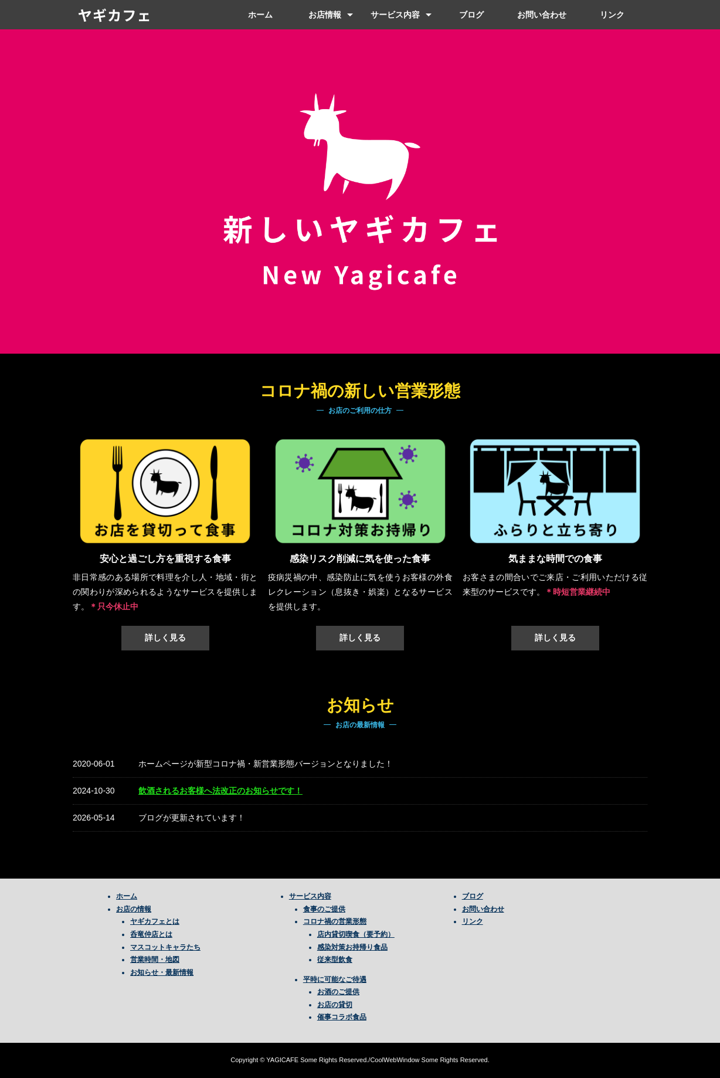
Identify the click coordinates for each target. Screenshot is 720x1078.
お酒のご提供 (338, 992)
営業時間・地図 (154, 959)
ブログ (471, 14)
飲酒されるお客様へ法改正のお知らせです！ (220, 790)
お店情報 (324, 14)
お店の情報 (133, 909)
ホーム (260, 14)
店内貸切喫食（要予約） (356, 934)
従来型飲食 (334, 959)
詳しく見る (165, 637)
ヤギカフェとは (154, 921)
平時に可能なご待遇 (334, 979)
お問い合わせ (541, 14)
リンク (612, 14)
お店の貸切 (334, 1005)
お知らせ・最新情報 (161, 972)
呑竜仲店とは (151, 934)
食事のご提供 (324, 909)
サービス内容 (395, 14)
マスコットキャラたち (165, 947)
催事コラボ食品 (341, 1017)
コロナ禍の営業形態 (334, 921)
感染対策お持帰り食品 (352, 947)
